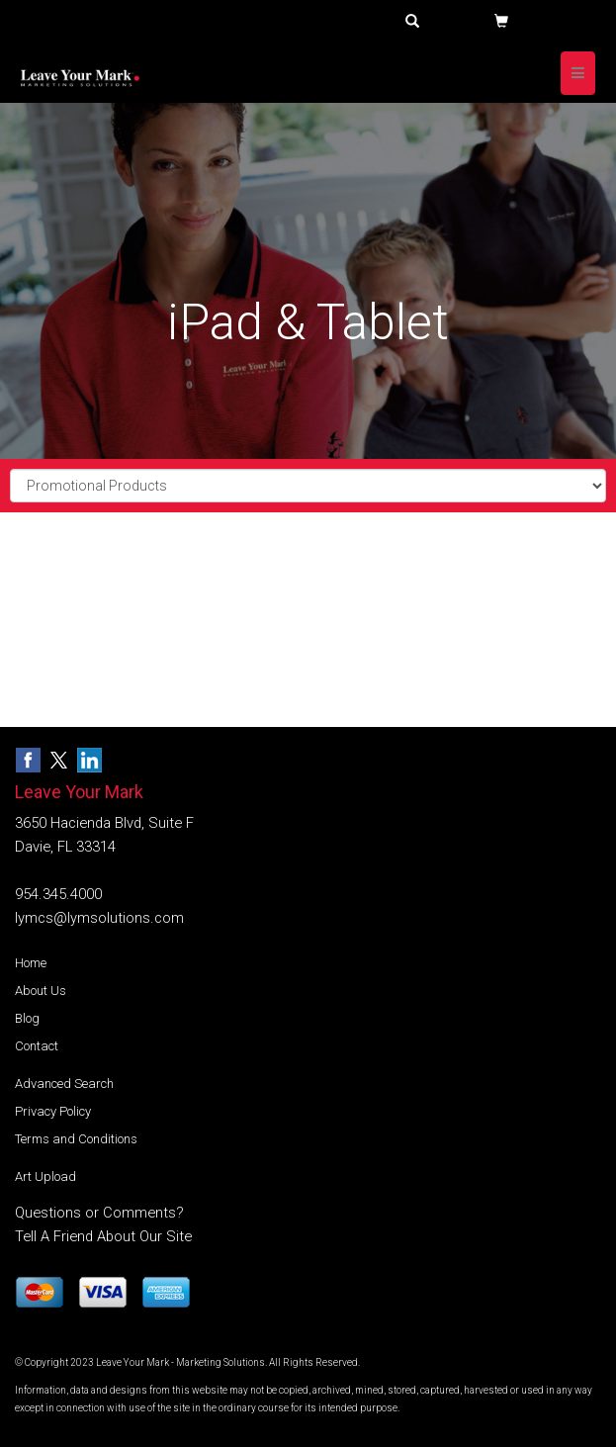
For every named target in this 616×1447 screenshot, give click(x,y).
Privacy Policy (53, 1111)
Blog (27, 1018)
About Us (40, 990)
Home (30, 962)
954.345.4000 (58, 894)
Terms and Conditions (76, 1138)
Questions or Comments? (99, 1212)
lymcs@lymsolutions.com (99, 918)
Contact (36, 1046)
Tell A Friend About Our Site (103, 1236)
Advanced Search (64, 1083)
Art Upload (45, 1176)
